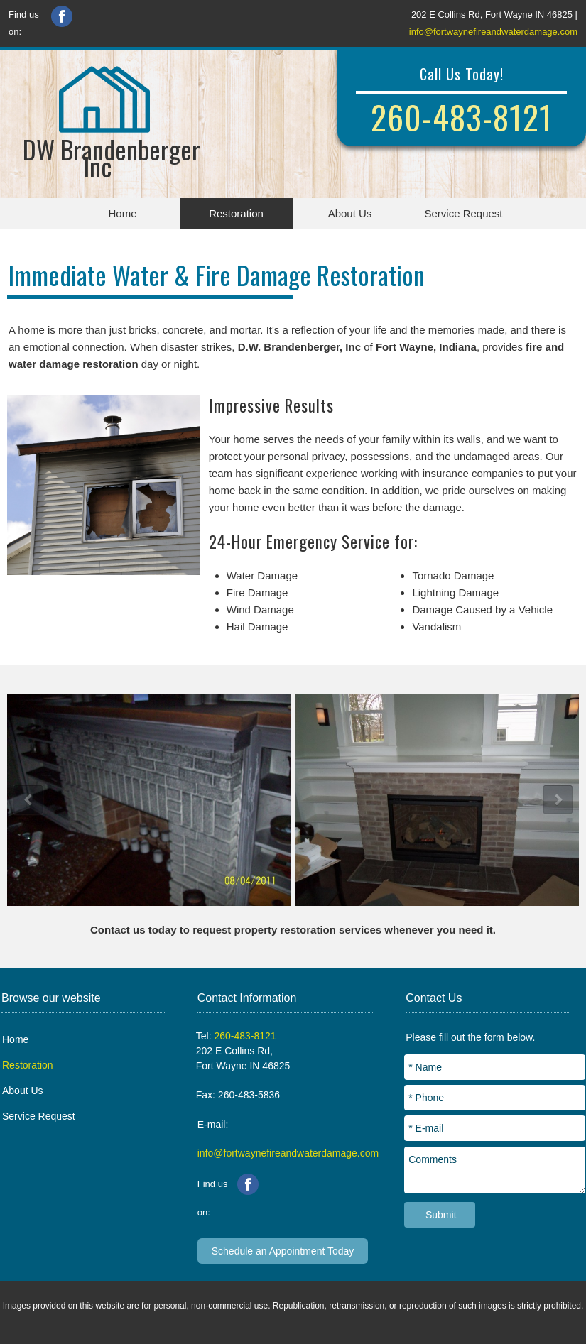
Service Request (463, 213)
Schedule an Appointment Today (283, 1251)
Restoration (236, 213)
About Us (350, 213)
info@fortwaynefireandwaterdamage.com (493, 31)
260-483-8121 (462, 116)
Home (122, 213)
